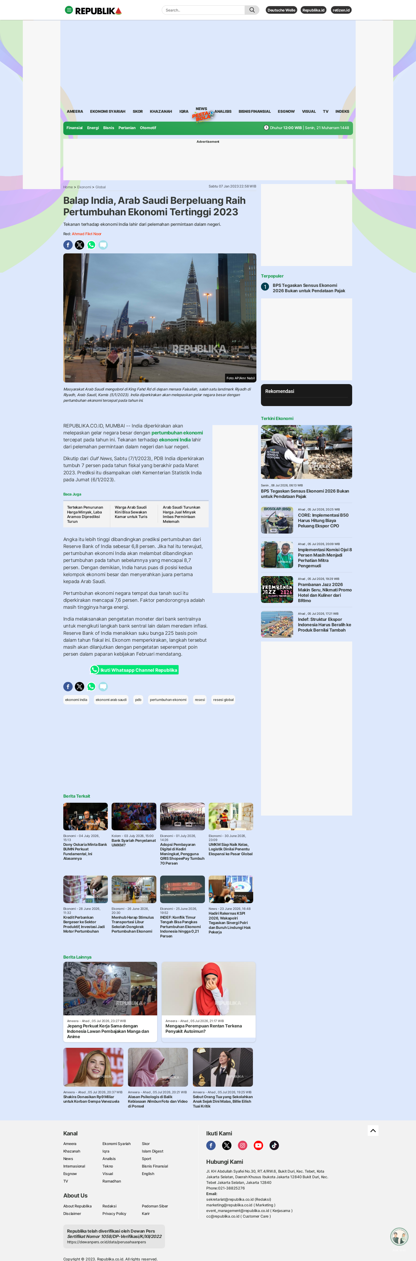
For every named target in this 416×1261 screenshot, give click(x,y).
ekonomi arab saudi (111, 699)
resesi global (223, 699)
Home (68, 187)
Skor (146, 1143)
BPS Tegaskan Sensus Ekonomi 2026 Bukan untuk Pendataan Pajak (309, 288)
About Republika (77, 1206)
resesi (200, 699)
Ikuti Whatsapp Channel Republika (135, 669)
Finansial (75, 127)
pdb (138, 699)
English (148, 1173)
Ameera (70, 1143)
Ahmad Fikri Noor (86, 233)
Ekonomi (84, 187)
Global (100, 187)
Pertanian (127, 127)
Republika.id (314, 10)
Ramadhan (111, 1181)
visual (309, 111)
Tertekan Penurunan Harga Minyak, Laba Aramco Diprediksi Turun (85, 514)
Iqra (105, 1151)
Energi (93, 127)
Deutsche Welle (281, 10)
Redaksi (109, 1206)
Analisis (109, 1158)
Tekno (107, 1166)
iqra (184, 111)
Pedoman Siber (155, 1206)
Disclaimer (72, 1213)
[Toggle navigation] (69, 10)
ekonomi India (175, 439)
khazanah (161, 111)
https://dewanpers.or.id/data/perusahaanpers (106, 1242)
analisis (222, 111)
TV (326, 111)
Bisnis (108, 127)
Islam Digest (152, 1151)
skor (138, 111)
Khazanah (71, 1151)
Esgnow (70, 1173)
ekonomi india (76, 699)
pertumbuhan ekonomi (176, 433)
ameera (75, 111)
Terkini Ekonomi (277, 418)
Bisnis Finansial (255, 111)
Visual (107, 1173)
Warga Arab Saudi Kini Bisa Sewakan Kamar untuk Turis (131, 512)
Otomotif (148, 127)
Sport (146, 1158)
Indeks (342, 111)
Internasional (74, 1166)
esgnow (286, 111)
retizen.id (341, 10)
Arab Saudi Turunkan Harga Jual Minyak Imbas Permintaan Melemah (181, 514)
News (201, 109)
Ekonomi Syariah (108, 111)
